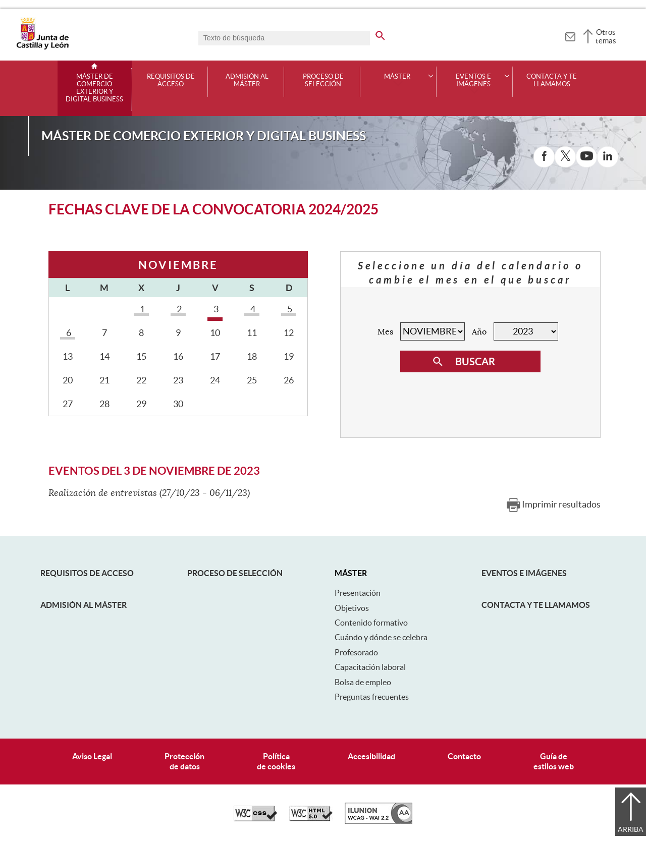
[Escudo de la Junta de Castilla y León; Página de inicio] (42, 47)
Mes (385, 332)
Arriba (630, 829)
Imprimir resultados (561, 504)
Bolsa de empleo (363, 682)
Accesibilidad (371, 756)
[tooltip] (570, 35)
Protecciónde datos (184, 761)
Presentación (358, 592)
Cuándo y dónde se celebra (381, 637)
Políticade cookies (276, 761)
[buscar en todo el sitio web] (386, 33)
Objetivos (352, 607)
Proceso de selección (323, 80)
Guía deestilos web (553, 761)
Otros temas (606, 36)
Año (479, 332)
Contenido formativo (371, 622)
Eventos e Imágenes (524, 573)
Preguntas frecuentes (372, 696)
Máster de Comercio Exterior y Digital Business (94, 88)
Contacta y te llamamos (551, 80)
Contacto (464, 756)
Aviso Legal (92, 756)
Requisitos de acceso (171, 80)
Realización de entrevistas (102, 492)
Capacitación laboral (370, 666)
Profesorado (356, 652)
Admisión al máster (247, 80)
